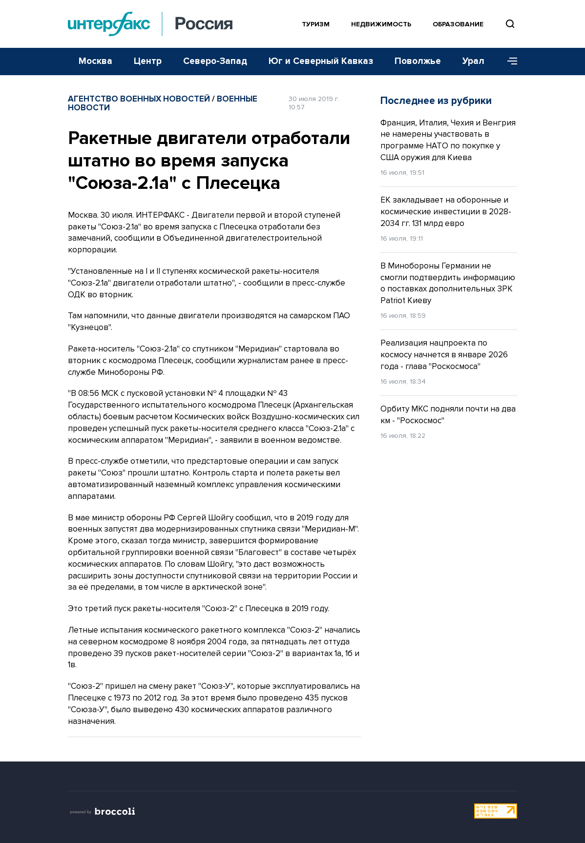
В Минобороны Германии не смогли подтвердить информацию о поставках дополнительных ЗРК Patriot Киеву (447, 283)
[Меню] (509, 61)
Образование (458, 24)
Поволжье (418, 61)
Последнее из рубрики (436, 101)
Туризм (316, 24)
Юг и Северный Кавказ (321, 61)
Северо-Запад (215, 61)
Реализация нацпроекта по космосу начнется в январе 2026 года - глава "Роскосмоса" (444, 354)
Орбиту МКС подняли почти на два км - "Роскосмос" (448, 415)
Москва (95, 61)
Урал (473, 61)
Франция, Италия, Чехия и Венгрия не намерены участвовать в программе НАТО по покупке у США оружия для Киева (448, 140)
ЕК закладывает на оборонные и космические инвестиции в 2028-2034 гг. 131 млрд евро (445, 211)
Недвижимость (381, 24)
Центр (148, 61)
